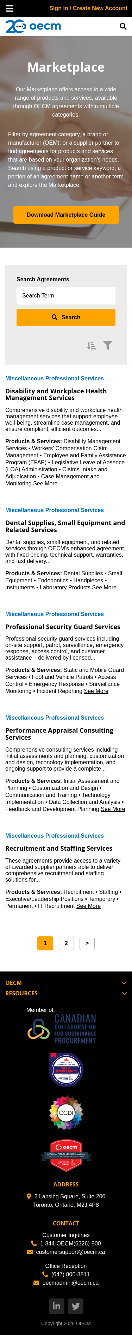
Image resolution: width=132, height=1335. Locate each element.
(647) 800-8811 (66, 1274)
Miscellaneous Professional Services (54, 378)
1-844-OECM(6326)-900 (66, 1243)
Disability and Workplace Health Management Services (56, 394)
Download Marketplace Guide (66, 215)
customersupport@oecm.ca (66, 1252)
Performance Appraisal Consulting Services (59, 733)
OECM (83, 1323)
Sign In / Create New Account (88, 8)
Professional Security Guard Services (62, 626)
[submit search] (66, 317)
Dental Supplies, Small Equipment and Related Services (65, 526)
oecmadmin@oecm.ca (66, 1283)
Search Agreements (43, 279)
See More (45, 483)
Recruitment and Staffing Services (58, 848)
